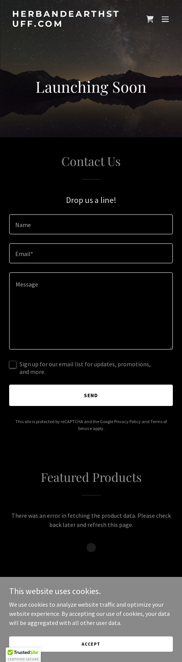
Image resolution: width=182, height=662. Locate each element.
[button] (165, 19)
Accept (91, 644)
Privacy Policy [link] (127, 421)
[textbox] (91, 224)
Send (91, 395)
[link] (66, 24)
